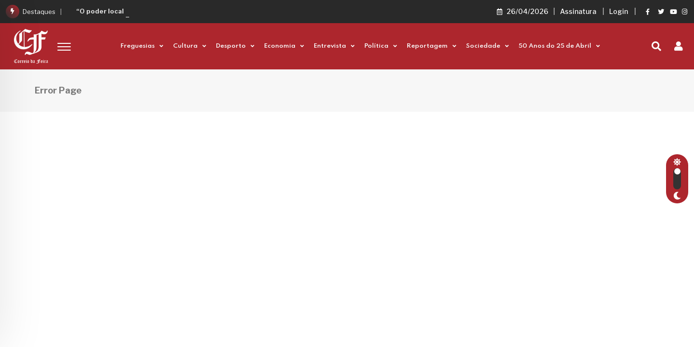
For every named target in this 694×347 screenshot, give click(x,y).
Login (618, 11)
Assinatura (578, 11)
